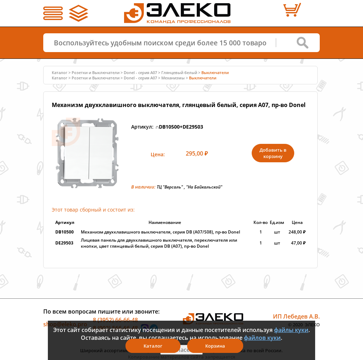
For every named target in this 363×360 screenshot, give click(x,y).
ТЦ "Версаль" (170, 187)
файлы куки (291, 330)
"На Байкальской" (204, 187)
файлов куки (262, 338)
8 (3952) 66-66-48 (115, 320)
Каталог (59, 72)
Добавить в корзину (272, 153)
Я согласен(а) (181, 350)
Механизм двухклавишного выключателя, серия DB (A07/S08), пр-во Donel (160, 232)
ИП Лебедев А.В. (296, 316)
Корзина (215, 346)
